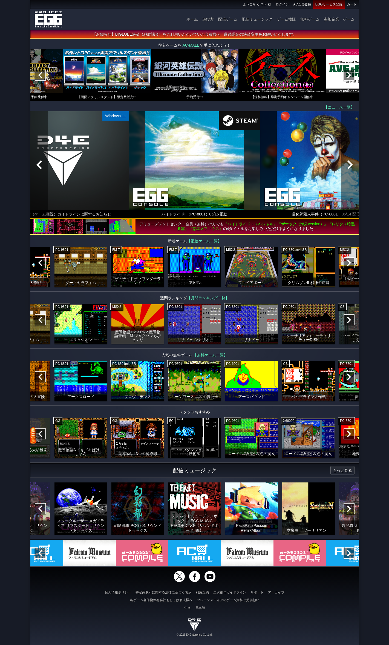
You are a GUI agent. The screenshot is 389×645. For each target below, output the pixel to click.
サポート (257, 592)
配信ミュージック (257, 19)
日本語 (200, 607)
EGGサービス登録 (328, 4)
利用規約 (202, 592)
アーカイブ (276, 592)
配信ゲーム (227, 19)
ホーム (192, 19)
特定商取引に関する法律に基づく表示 (163, 592)
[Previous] (40, 75)
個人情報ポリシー (118, 592)
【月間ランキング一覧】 (208, 298)
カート (352, 4)
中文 (187, 607)
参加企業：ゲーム (339, 19)
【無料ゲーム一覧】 (210, 355)
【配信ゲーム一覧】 (204, 241)
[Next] (349, 75)
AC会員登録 (302, 4)
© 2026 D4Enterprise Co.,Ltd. (194, 634)
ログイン (282, 4)
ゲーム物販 (286, 19)
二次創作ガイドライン (229, 592)
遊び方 (208, 19)
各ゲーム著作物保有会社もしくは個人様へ (161, 600)
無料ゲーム (309, 19)
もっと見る (342, 470)
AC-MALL (190, 45)
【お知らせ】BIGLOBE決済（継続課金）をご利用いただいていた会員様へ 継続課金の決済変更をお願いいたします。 (194, 34)
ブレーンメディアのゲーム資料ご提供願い (228, 600)
